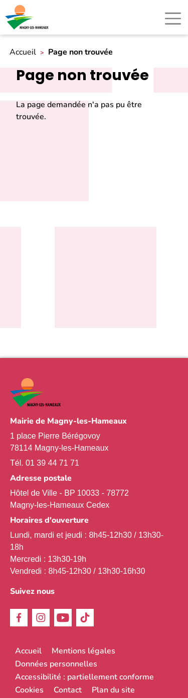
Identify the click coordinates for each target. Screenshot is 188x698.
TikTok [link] (85, 617)
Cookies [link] (29, 689)
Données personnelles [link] (56, 663)
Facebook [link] (19, 617)
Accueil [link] (23, 52)
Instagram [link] (41, 617)
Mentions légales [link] (83, 650)
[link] (27, 17)
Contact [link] (68, 689)
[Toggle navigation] (173, 19)
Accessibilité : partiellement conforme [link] (84, 676)
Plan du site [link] (113, 689)
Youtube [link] (63, 617)
